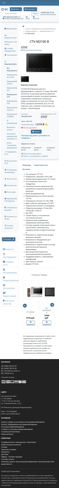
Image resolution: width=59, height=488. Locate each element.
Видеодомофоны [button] (11, 63)
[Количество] (24, 132)
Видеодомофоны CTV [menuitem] (14, 95)
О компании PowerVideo (10, 432)
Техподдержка (9, 255)
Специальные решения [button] (10, 208)
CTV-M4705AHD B (46, 310)
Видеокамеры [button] (11, 29)
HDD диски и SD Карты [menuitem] (10, 43)
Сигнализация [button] (11, 55)
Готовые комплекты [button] (8, 226)
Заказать (30, 323)
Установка (8, 239)
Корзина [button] (36, 18)
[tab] (26, 165)
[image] (39, 63)
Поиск (35, 13)
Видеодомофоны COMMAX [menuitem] (13, 115)
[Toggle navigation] (4, 3)
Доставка (4, 454)
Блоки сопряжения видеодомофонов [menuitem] (14, 145)
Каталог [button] (15, 9)
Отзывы (4, 447)
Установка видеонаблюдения (12, 427)
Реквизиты (5, 452)
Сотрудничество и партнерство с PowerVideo (18, 442)
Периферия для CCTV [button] (11, 153)
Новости (8, 249)
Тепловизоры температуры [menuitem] (10, 171)
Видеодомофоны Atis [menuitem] (13, 89)
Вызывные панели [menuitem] (11, 128)
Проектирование (10, 279)
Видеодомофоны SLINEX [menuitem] (13, 82)
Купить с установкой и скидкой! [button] (34, 156)
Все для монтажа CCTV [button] (12, 162)
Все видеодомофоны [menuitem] (14, 69)
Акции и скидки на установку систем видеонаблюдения (22, 422)
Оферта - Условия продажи (11, 457)
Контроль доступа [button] (12, 185)
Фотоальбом (9, 287)
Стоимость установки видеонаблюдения (17, 429)
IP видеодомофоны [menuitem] (13, 122)
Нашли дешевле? (29, 128)
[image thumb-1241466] (25, 79)
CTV (54, 114)
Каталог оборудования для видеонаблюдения (19, 424)
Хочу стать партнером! (31, 154)
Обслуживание (10, 271)
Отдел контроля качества (11, 445)
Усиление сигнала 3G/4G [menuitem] (12, 217)
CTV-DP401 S (30, 313)
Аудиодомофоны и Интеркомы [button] (12, 199)
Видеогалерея (9, 294)
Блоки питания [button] (11, 179)
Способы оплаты (7, 459)
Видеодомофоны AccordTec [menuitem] (13, 76)
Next (53, 306)
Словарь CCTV (8, 263)
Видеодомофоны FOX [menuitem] (13, 102)
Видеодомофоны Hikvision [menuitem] (13, 108)
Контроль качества (8, 302)
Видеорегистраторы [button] (12, 36)
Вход (28, 17)
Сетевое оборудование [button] (10, 49)
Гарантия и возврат (8, 449)
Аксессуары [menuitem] (10, 192)
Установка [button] (30, 9)
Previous (24, 305)
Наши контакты (7, 434)
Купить (36, 132)
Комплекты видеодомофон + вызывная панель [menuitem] (14, 136)
